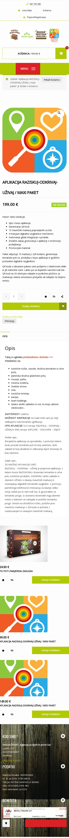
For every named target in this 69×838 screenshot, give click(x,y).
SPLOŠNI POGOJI (11, 760)
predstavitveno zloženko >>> (38, 357)
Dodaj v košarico (31, 306)
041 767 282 (35, 4)
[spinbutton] (14, 296)
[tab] (5, 336)
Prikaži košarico (52, 79)
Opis (5, 336)
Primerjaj (9, 321)
